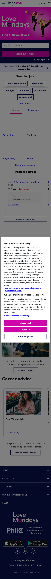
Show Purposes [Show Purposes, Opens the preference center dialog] (25, 336)
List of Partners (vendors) (16, 315)
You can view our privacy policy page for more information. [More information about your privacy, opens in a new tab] (23, 289)
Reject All (25, 329)
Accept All (25, 322)
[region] (25, 289)
